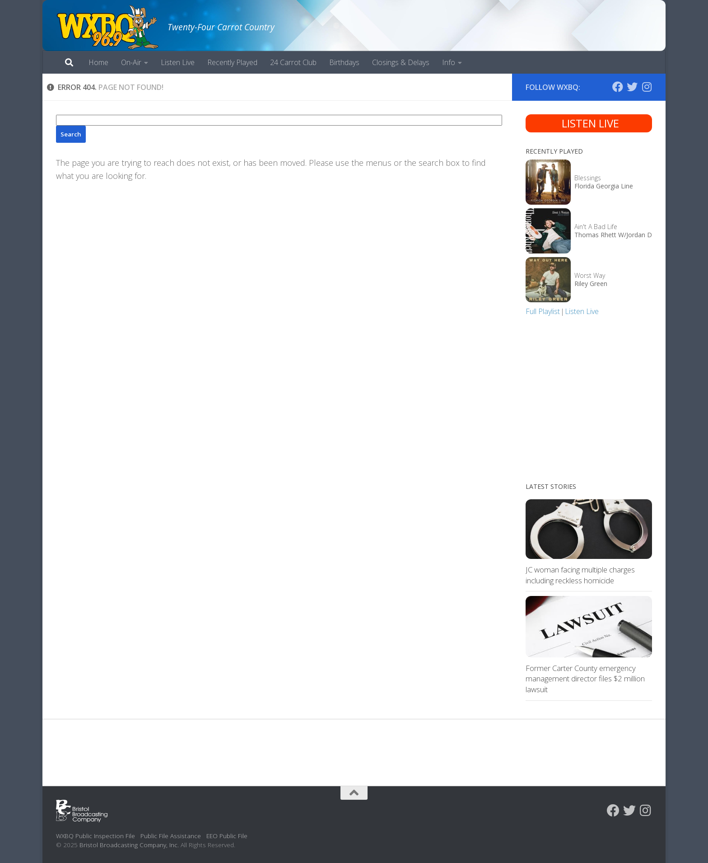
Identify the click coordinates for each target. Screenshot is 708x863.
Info (448, 62)
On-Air (131, 62)
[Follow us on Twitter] (632, 86)
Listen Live (178, 62)
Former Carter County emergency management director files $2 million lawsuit (585, 678)
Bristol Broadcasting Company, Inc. (129, 844)
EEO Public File (226, 835)
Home (98, 62)
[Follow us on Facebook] (617, 86)
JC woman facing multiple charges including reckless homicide (580, 575)
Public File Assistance (170, 835)
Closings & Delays (400, 62)
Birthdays (344, 62)
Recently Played (232, 62)
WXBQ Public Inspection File (95, 835)
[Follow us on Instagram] (646, 86)
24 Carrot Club (293, 62)
